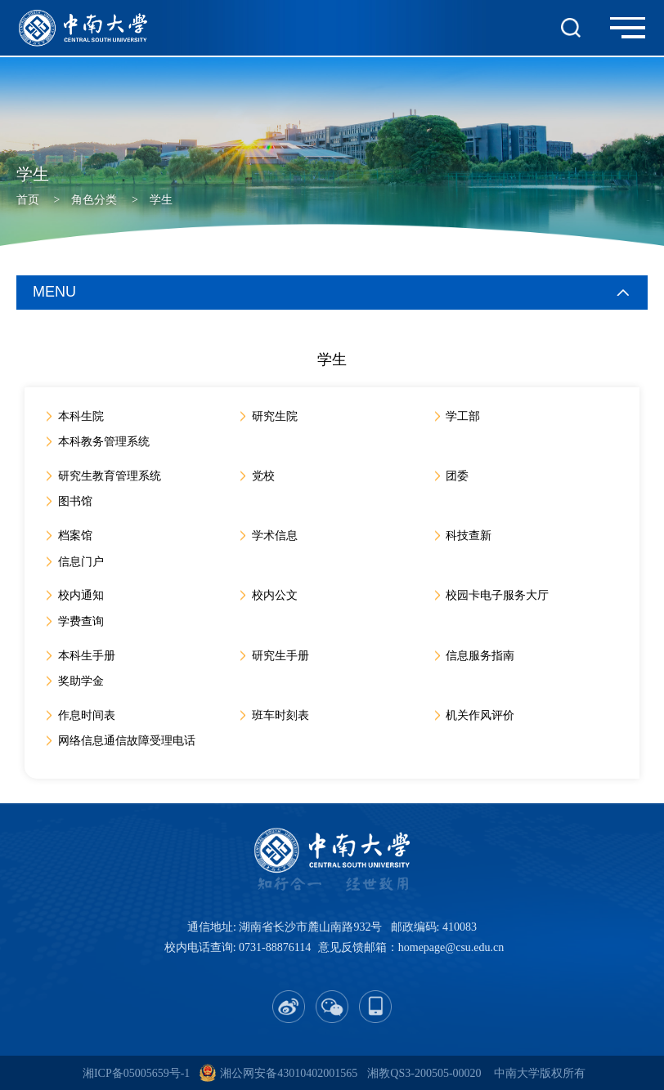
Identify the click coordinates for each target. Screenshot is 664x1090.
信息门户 (82, 562)
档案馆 (76, 535)
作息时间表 (87, 715)
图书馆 (76, 501)
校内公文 (275, 595)
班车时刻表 (281, 715)
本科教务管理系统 (104, 442)
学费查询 (82, 621)
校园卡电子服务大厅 (498, 595)
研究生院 (275, 416)
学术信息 (275, 535)
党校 (264, 476)
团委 (458, 476)
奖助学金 (82, 681)
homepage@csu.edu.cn (451, 947)
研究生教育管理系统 (110, 476)
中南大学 (517, 1073)
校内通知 (82, 595)
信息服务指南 (481, 656)
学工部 (464, 416)
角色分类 (94, 200)
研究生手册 (281, 656)
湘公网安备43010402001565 (288, 1073)
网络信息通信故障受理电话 (127, 741)
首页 (27, 200)
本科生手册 (87, 656)
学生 (161, 200)
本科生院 (82, 416)
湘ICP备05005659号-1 (136, 1073)
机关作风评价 (481, 715)
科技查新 (470, 535)
